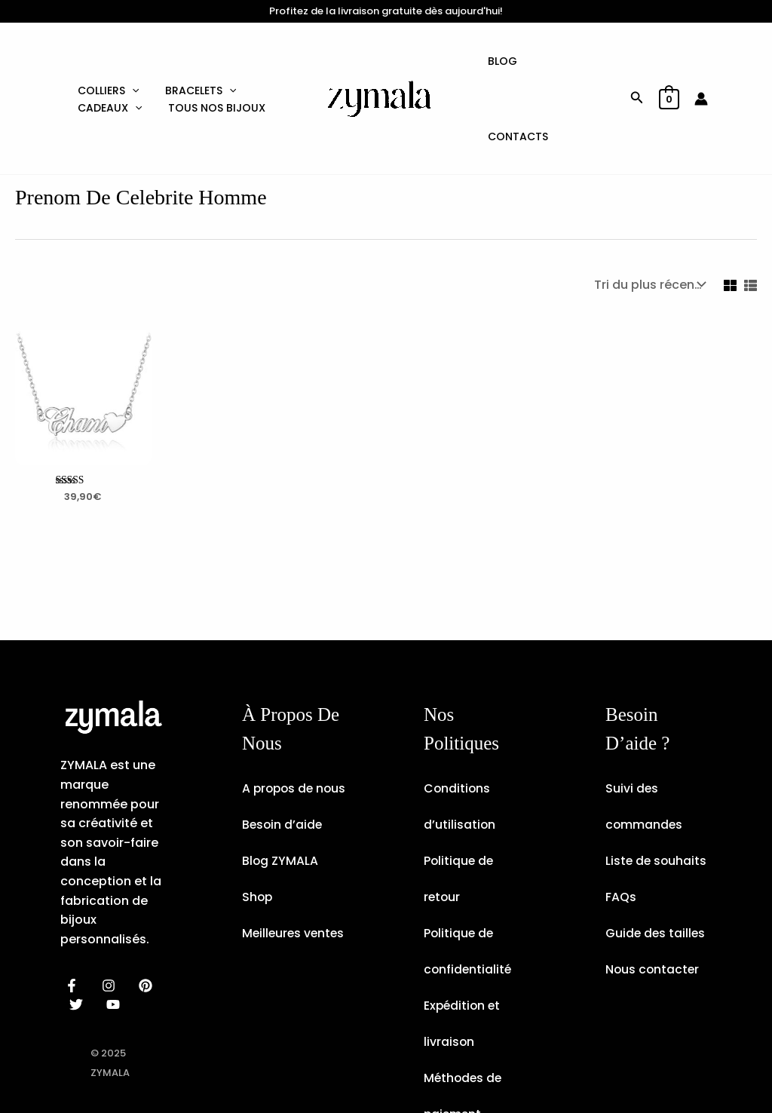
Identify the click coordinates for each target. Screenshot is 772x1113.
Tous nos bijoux (210, 75)
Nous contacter (653, 894)
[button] (637, 61)
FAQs (620, 821)
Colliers (105, 46)
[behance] (148, 910)
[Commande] (648, 209)
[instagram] (111, 910)
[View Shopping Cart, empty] (669, 60)
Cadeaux (107, 75)
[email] (116, 929)
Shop (258, 857)
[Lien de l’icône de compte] (701, 61)
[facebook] (74, 910)
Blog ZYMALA (280, 821)
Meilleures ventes (295, 894)
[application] (129, 47)
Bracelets (194, 46)
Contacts (574, 61)
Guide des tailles (656, 857)
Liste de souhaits (657, 785)
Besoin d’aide (283, 785)
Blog (508, 61)
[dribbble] (79, 929)
